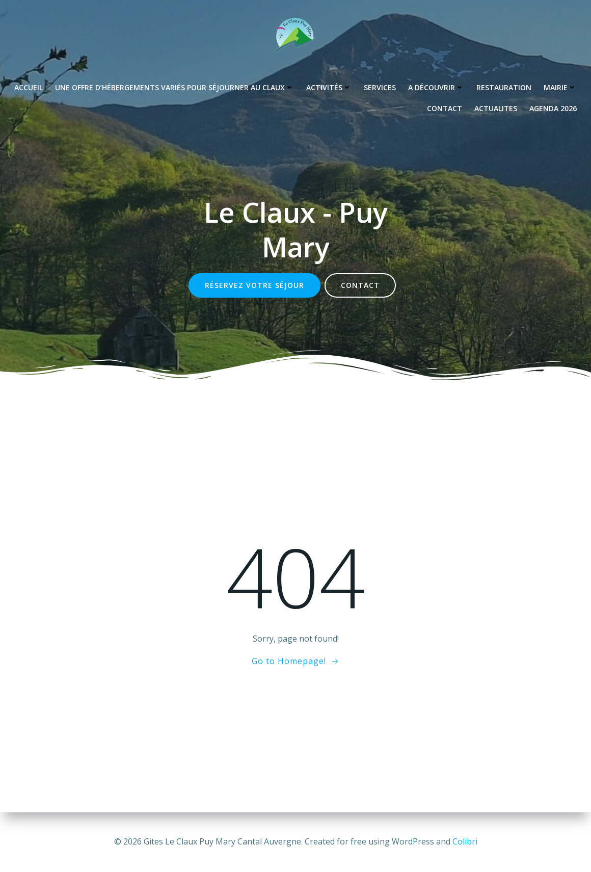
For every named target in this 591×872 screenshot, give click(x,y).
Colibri (464, 841)
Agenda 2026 (553, 108)
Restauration (503, 87)
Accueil (28, 87)
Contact (444, 108)
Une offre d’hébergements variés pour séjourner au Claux (174, 87)
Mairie (560, 87)
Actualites (495, 108)
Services (380, 87)
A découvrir (436, 87)
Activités (329, 87)
